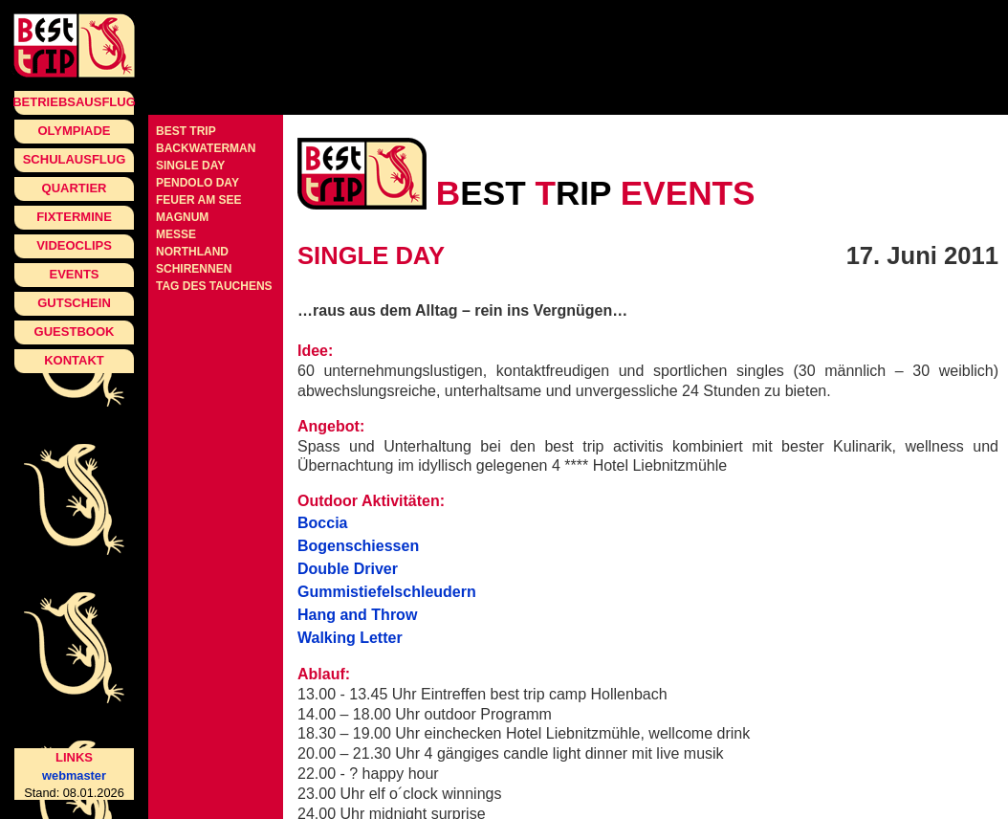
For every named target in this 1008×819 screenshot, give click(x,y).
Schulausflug (74, 159)
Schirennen (193, 269)
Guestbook (74, 331)
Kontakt (74, 360)
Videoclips (74, 245)
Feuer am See (199, 200)
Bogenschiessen (358, 546)
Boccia (322, 523)
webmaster (74, 775)
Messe (176, 234)
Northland (192, 251)
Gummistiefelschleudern (386, 592)
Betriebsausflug (74, 102)
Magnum (182, 217)
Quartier (74, 188)
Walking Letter (350, 638)
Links (74, 757)
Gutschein (74, 303)
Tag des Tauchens (214, 286)
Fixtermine (74, 217)
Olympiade (73, 130)
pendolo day (197, 182)
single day (190, 165)
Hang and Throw (357, 615)
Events (74, 274)
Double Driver (347, 569)
